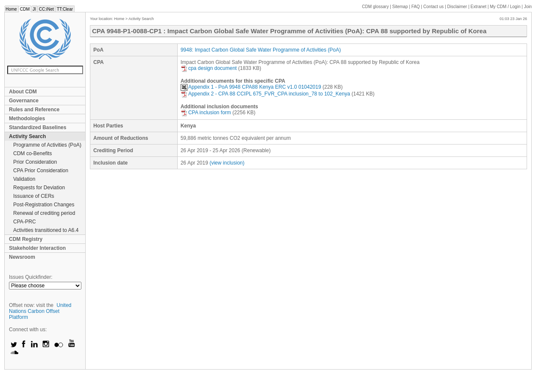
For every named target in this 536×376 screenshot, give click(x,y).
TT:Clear (65, 9)
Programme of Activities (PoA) (47, 145)
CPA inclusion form (206, 113)
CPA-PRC (24, 222)
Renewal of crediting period (44, 213)
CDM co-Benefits (32, 153)
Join (528, 6)
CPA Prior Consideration (40, 171)
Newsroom (22, 257)
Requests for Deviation (39, 188)
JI (34, 9)
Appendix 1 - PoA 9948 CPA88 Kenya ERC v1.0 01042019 (251, 87)
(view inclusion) (227, 163)
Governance (23, 101)
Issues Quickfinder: (30, 277)
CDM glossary (375, 6)
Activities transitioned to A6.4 (45, 230)
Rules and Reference (34, 110)
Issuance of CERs (33, 196)
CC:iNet (46, 9)
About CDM (23, 92)
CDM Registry (26, 239)
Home (11, 9)
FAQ (415, 6)
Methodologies (27, 118)
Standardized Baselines (37, 127)
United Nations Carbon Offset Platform (40, 311)
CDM (25, 9)
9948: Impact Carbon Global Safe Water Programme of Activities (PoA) (261, 50)
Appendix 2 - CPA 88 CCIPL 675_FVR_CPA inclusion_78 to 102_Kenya (265, 94)
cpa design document (209, 68)
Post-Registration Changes (43, 205)
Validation (24, 179)
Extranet (478, 6)
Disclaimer (457, 6)
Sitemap (400, 6)
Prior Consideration (35, 162)
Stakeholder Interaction (37, 248)
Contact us (434, 6)
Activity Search (27, 136)
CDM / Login (506, 6)
